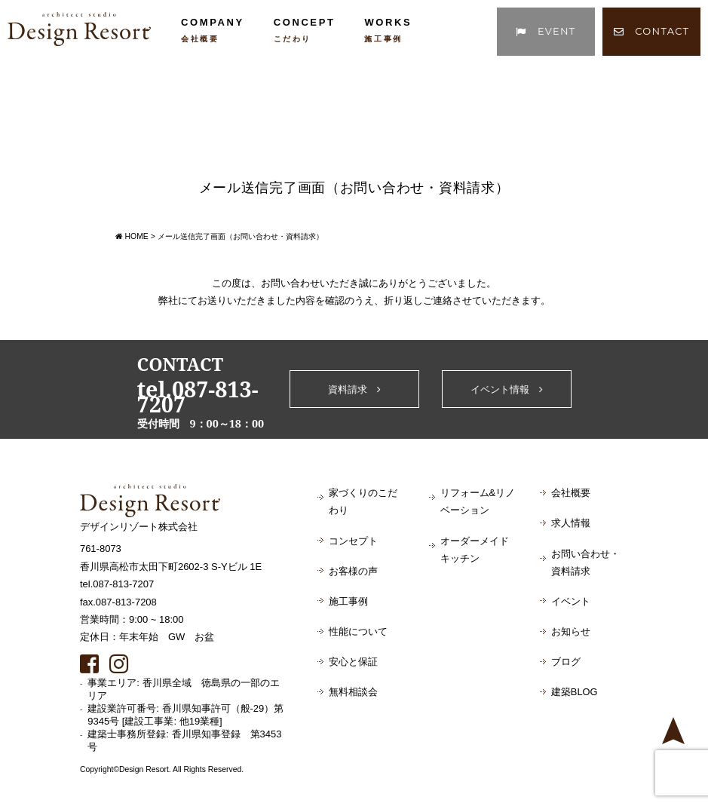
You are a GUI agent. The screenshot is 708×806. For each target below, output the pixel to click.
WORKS (388, 30)
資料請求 (354, 389)
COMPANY (212, 30)
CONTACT (652, 31)
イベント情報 (506, 389)
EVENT (545, 31)
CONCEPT (305, 30)
